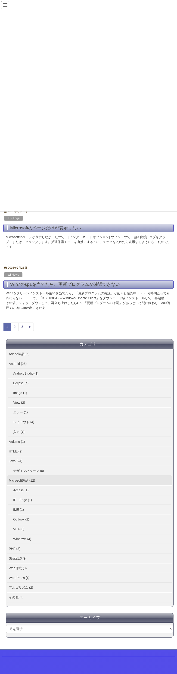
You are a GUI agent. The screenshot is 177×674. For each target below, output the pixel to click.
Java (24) (15, 461)
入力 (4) (19, 432)
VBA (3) (18, 529)
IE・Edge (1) (22, 500)
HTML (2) (15, 451)
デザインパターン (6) (28, 471)
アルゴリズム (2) (21, 587)
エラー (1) (20, 412)
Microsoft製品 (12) (22, 480)
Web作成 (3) (18, 568)
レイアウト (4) (23, 422)
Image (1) (20, 393)
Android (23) (18, 364)
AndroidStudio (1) (25, 373)
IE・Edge (13, 218)
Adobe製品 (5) (19, 354)
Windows (13, 274)
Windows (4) (22, 539)
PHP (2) (14, 549)
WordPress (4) (19, 578)
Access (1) (20, 490)
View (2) (19, 402)
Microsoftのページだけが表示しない (45, 227)
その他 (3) (16, 597)
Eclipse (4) (20, 383)
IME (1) (18, 509)
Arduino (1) (17, 441)
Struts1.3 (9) (18, 558)
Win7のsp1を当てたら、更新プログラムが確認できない (65, 284)
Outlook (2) (21, 519)
